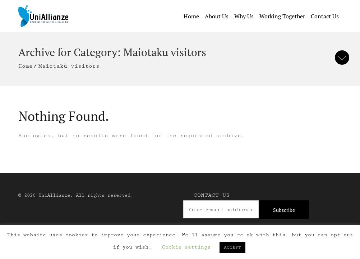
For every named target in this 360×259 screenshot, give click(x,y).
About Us (217, 16)
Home (191, 16)
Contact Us (325, 16)
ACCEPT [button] (232, 247)
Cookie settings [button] (186, 247)
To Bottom (342, 57)
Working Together (282, 16)
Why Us (244, 16)
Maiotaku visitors (69, 66)
